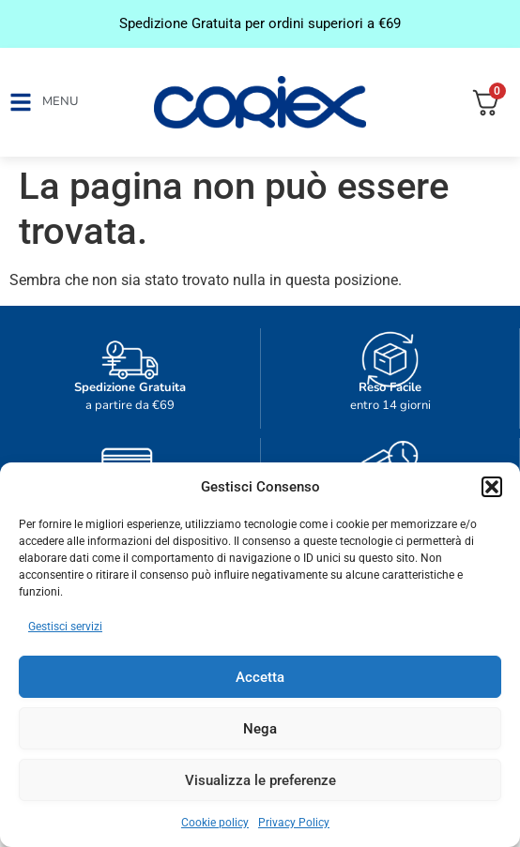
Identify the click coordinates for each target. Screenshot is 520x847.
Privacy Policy (293, 822)
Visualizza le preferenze (260, 780)
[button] (491, 486)
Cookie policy (215, 822)
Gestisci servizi (65, 626)
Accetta (260, 677)
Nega (260, 728)
